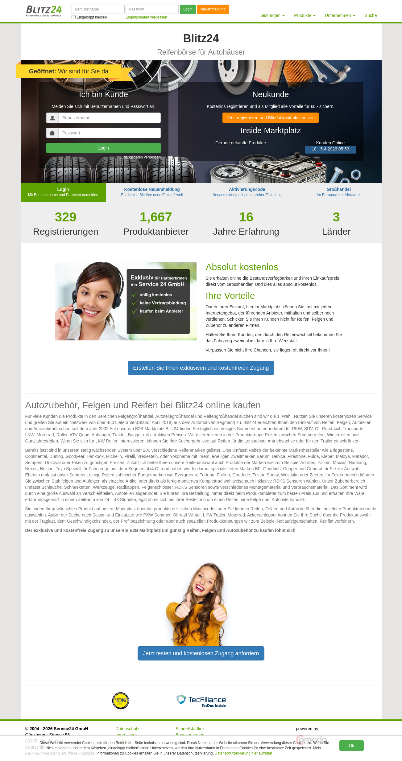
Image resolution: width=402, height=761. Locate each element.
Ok (351, 745)
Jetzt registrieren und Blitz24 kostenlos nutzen (270, 117)
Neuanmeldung (213, 9)
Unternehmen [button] (340, 15)
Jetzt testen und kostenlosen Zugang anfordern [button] (201, 653)
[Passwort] (152, 9)
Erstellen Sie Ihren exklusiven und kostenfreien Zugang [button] (201, 368)
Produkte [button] (305, 15)
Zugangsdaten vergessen (140, 157)
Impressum (126, 734)
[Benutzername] (98, 9)
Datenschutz (127, 728)
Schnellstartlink (190, 728)
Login (187, 9)
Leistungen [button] (272, 15)
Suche (371, 15)
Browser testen (190, 734)
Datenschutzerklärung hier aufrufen (243, 753)
